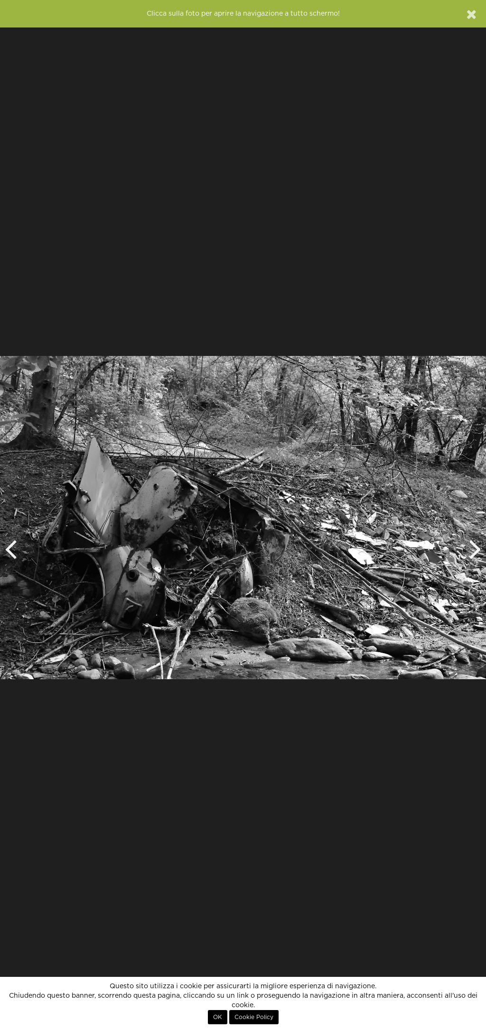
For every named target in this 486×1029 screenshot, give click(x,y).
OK (217, 1017)
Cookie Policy (253, 1017)
